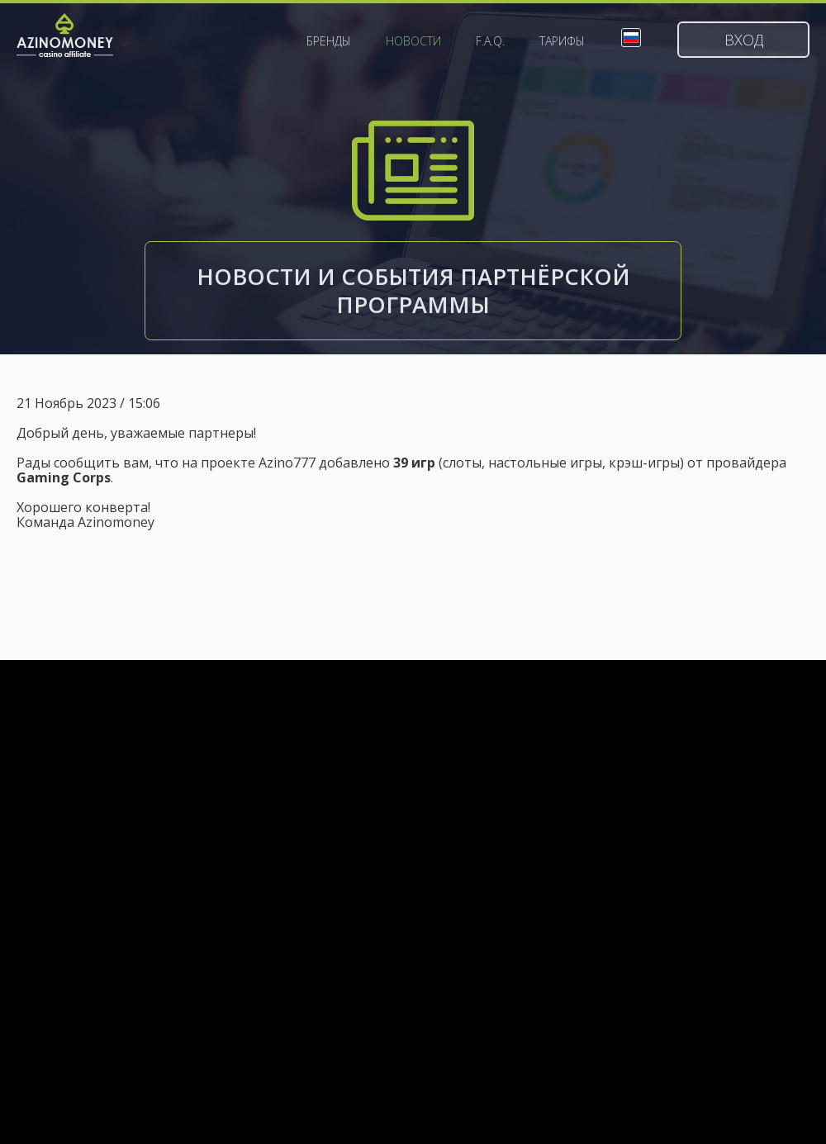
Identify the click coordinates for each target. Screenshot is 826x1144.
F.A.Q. (490, 41)
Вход (743, 40)
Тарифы (562, 41)
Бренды (328, 41)
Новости (413, 41)
